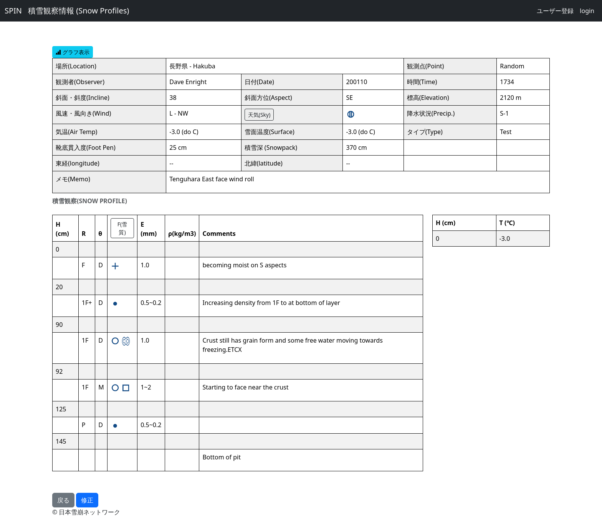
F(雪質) (122, 228)
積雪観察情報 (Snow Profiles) (78, 10)
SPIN (13, 10)
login (587, 11)
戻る (63, 500)
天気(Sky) (259, 114)
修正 (87, 500)
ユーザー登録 (555, 11)
